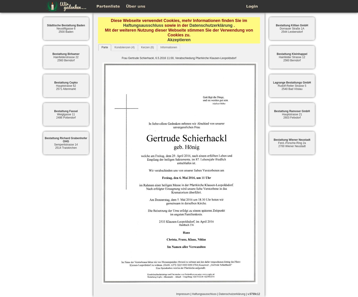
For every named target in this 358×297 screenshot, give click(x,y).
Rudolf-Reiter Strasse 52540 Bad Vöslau (292, 86)
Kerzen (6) (147, 47)
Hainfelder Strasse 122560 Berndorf (292, 57)
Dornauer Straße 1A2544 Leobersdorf (292, 28)
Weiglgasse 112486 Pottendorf (66, 114)
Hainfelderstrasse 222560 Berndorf (66, 57)
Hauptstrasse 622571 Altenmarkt (66, 86)
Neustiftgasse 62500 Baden (66, 28)
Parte (104, 47)
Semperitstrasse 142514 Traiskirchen (66, 143)
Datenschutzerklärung (211, 25)
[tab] (104, 47)
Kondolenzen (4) (124, 47)
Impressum (183, 294)
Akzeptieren (179, 40)
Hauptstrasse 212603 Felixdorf (292, 114)
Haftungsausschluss (143, 25)
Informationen (168, 47)
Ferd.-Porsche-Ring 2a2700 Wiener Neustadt (292, 143)
